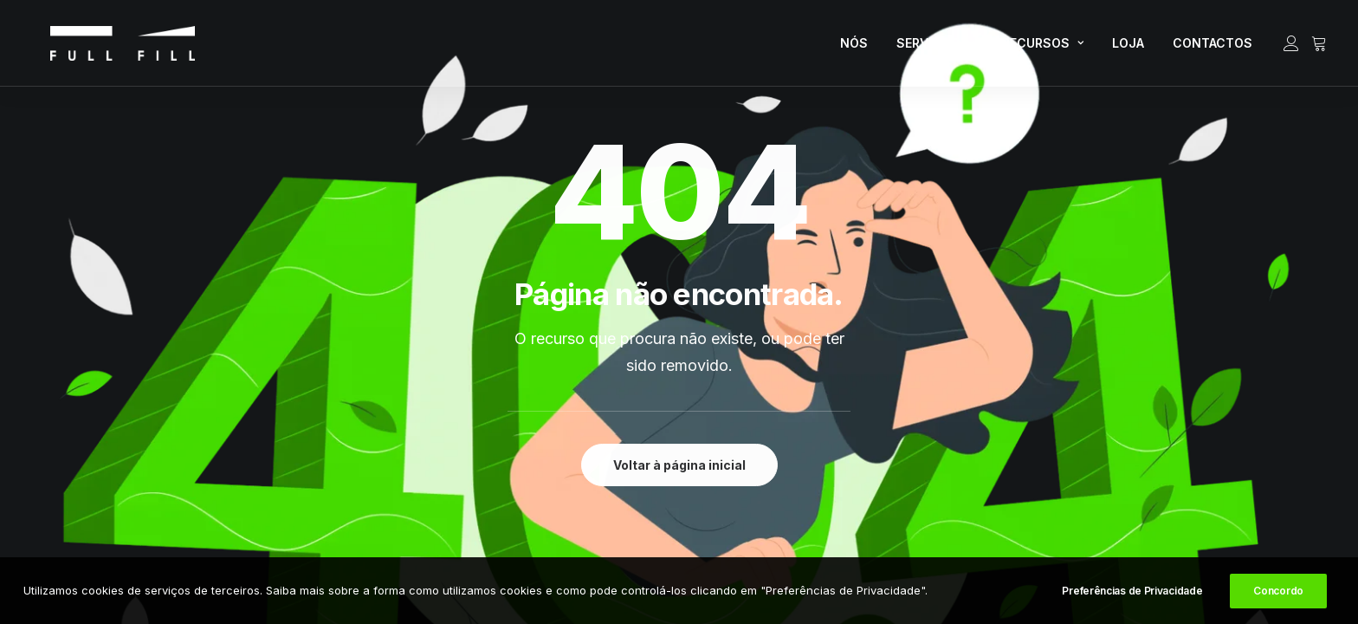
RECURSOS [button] (1042, 48)
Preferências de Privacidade (1132, 592)
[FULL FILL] (101, 48)
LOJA (1128, 48)
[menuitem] (854, 48)
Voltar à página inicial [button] (679, 465)
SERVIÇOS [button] (934, 48)
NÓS (854, 48)
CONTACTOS (1212, 48)
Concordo (1278, 592)
